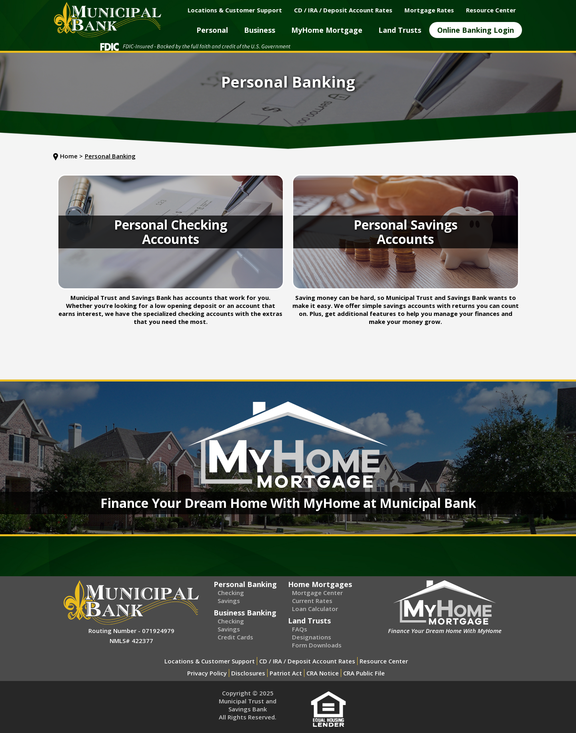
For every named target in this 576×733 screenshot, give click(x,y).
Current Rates (312, 601)
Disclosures (248, 673)
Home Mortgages (320, 584)
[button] (212, 30)
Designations (311, 637)
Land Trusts (309, 620)
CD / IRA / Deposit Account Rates (307, 661)
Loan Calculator (315, 609)
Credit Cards (235, 637)
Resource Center (384, 661)
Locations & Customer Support (209, 661)
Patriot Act (286, 673)
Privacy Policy (207, 673)
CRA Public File (364, 673)
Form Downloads (317, 645)
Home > (71, 156)
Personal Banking (110, 156)
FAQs (299, 629)
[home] (107, 19)
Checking (231, 593)
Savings (229, 601)
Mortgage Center (317, 593)
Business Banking (245, 612)
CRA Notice (322, 673)
